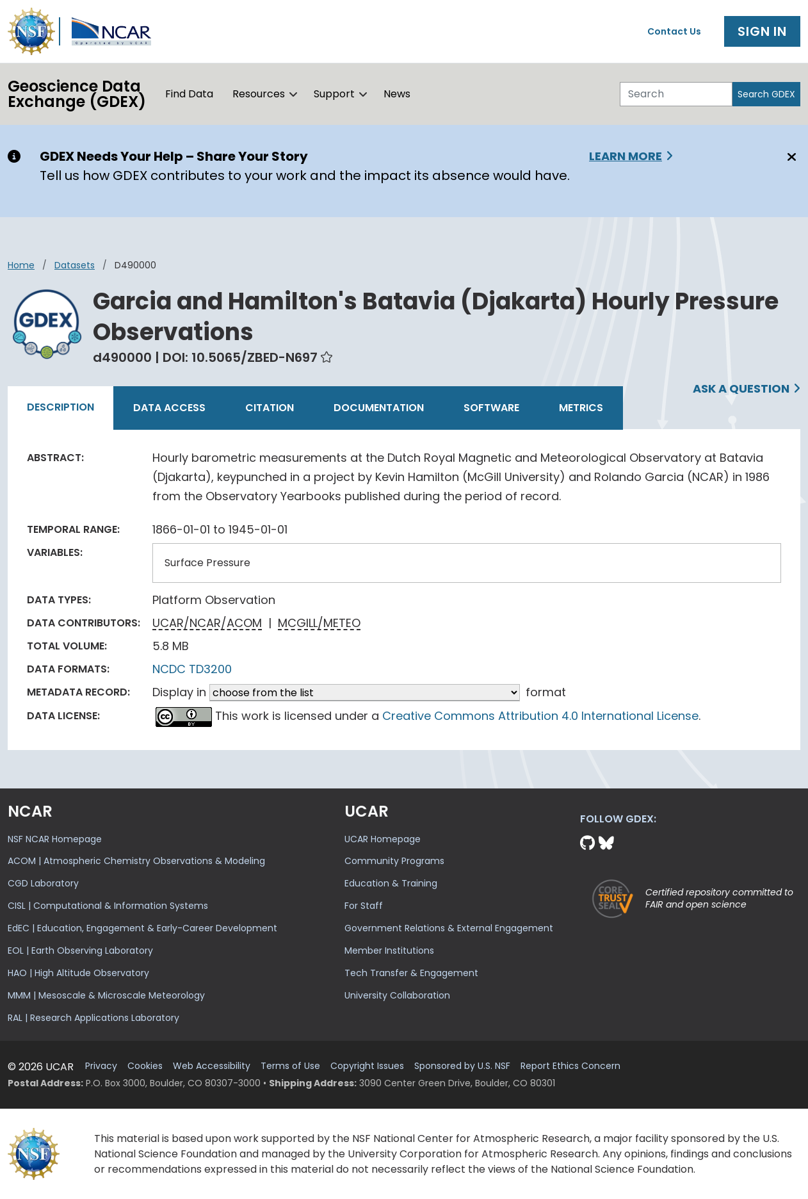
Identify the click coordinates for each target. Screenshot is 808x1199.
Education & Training (390, 883)
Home (21, 265)
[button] (293, 94)
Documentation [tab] (379, 407)
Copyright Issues (367, 1066)
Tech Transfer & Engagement (411, 973)
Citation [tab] (269, 407)
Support (334, 93)
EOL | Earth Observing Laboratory (80, 950)
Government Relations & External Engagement (448, 928)
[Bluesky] (606, 843)
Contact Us (674, 31)
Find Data (189, 93)
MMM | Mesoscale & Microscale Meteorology (106, 995)
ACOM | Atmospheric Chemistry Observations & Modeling (136, 860)
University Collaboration (397, 995)
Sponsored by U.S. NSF (462, 1066)
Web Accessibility (211, 1066)
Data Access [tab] (169, 407)
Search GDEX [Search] (766, 94)
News (397, 93)
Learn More (625, 156)
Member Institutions (389, 950)
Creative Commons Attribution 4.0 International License (540, 716)
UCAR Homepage (382, 839)
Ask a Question (741, 388)
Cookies (145, 1066)
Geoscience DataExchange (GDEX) (77, 94)
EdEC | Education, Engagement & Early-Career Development (142, 928)
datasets (74, 265)
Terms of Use (290, 1066)
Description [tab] (60, 407)
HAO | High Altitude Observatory (78, 973)
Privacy (101, 1066)
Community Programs (394, 860)
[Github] (589, 843)
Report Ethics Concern (570, 1066)
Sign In (762, 31)
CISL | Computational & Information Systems (108, 905)
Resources (258, 93)
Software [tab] (491, 407)
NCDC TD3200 (192, 669)
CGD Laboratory (43, 883)
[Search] (676, 94)
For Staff (363, 905)
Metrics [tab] (581, 407)
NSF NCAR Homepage (55, 839)
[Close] (789, 157)
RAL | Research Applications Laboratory (93, 1017)
